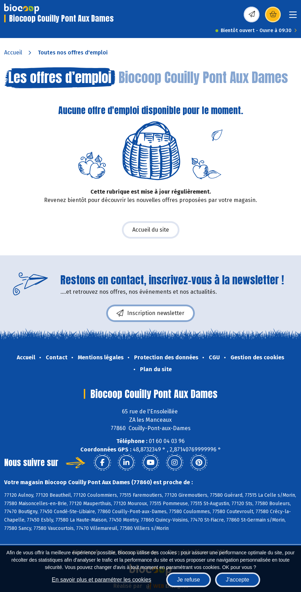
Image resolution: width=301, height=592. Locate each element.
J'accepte (237, 580)
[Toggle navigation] (293, 17)
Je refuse (188, 580)
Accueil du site (150, 229)
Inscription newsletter (150, 313)
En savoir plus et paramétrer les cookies (101, 580)
